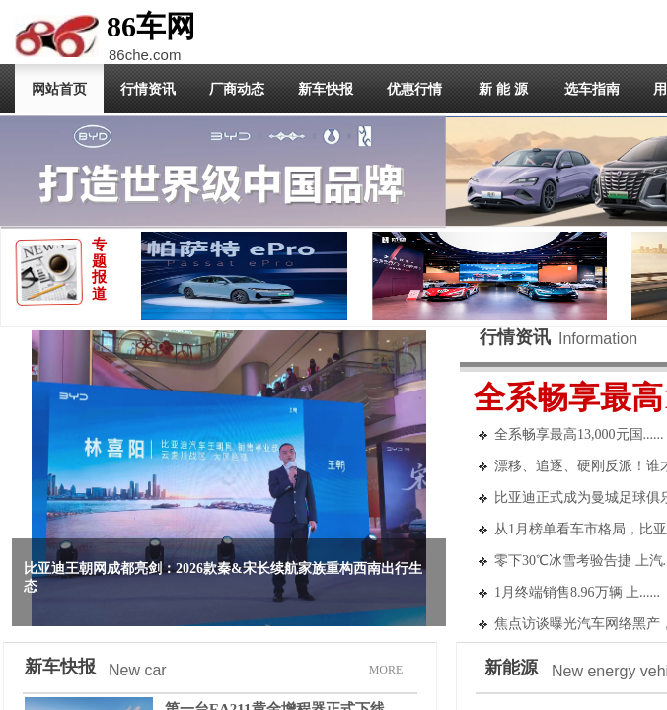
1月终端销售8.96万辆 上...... (577, 592)
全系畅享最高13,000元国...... (579, 434)
